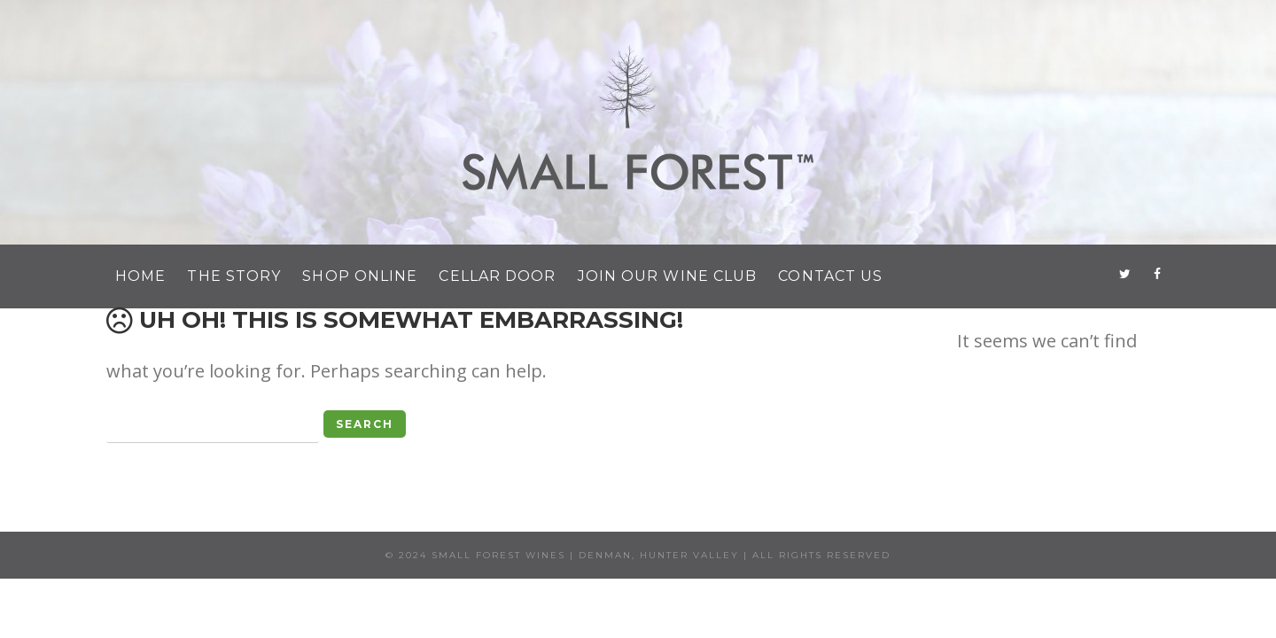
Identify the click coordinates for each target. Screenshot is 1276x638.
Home (140, 276)
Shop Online (359, 276)
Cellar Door (497, 276)
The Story (234, 276)
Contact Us (830, 276)
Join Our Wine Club (668, 276)
